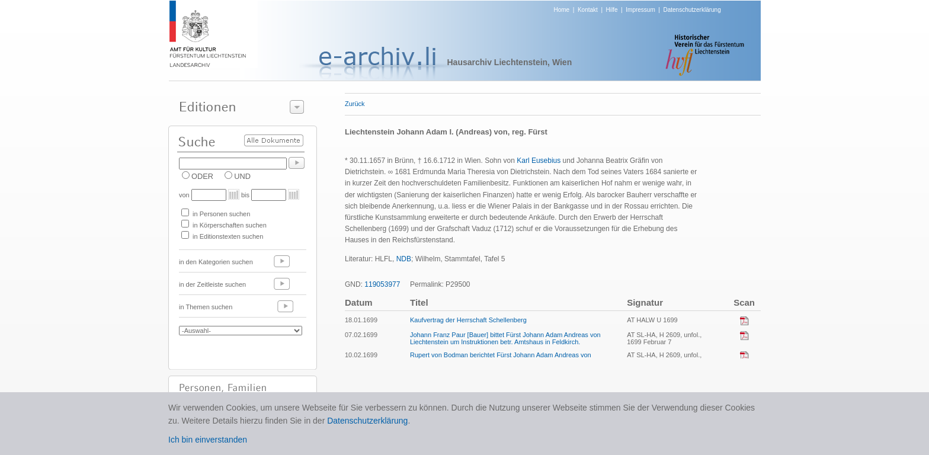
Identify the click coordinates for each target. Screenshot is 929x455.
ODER (202, 176)
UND (242, 176)
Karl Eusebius (538, 160)
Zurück (355, 103)
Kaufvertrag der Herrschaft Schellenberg (468, 319)
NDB (403, 259)
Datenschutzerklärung (691, 10)
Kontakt (588, 10)
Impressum (640, 10)
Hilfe (612, 10)
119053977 (382, 284)
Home (562, 10)
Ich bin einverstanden (207, 439)
